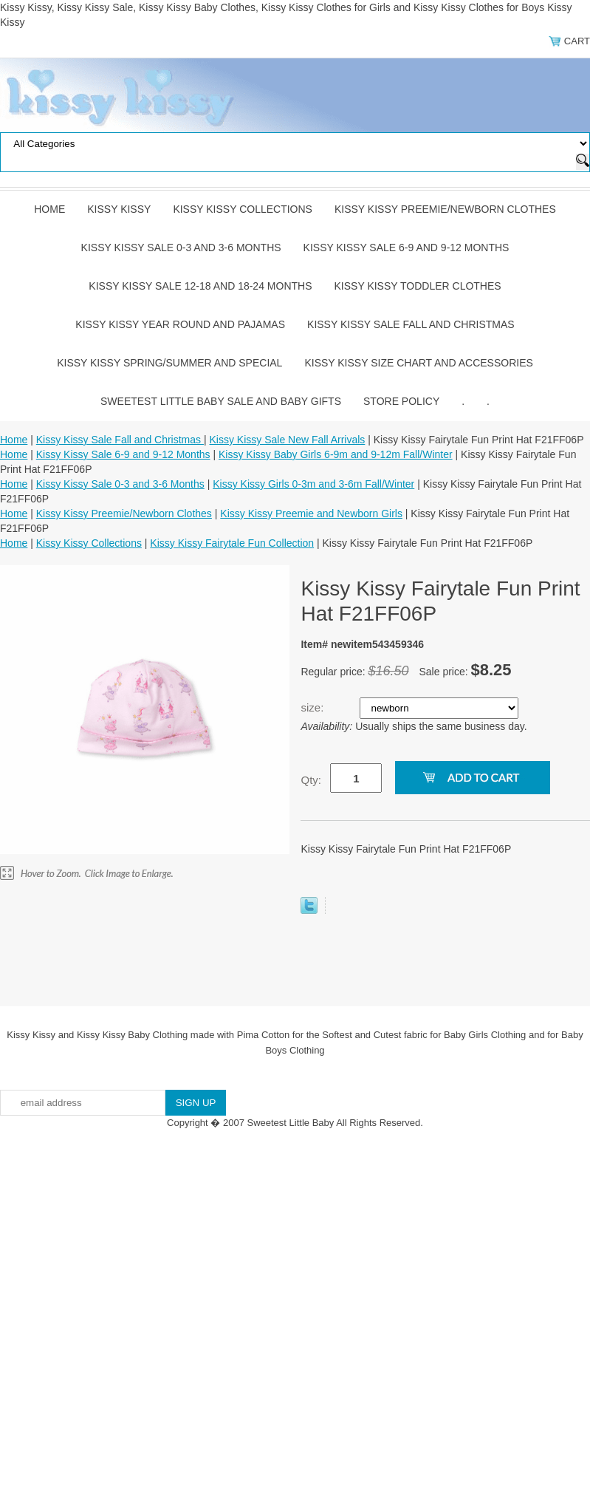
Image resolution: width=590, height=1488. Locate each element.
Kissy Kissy (119, 209)
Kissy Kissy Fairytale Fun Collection (232, 543)
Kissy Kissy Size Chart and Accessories (418, 363)
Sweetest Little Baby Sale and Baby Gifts (220, 401)
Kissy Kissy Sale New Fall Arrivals (288, 440)
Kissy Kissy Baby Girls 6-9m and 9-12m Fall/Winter (336, 454)
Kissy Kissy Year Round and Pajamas (180, 324)
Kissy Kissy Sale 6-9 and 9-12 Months (406, 247)
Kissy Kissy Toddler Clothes (418, 286)
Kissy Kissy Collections (242, 209)
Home (49, 209)
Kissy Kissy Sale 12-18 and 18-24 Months (200, 286)
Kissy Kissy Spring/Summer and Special (169, 363)
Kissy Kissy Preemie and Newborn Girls (311, 513)
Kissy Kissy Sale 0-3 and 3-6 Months (181, 247)
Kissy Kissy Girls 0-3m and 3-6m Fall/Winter (313, 484)
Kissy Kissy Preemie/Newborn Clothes (445, 209)
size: (313, 707)
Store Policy (401, 401)
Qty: (311, 780)
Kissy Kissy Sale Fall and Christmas (411, 324)
